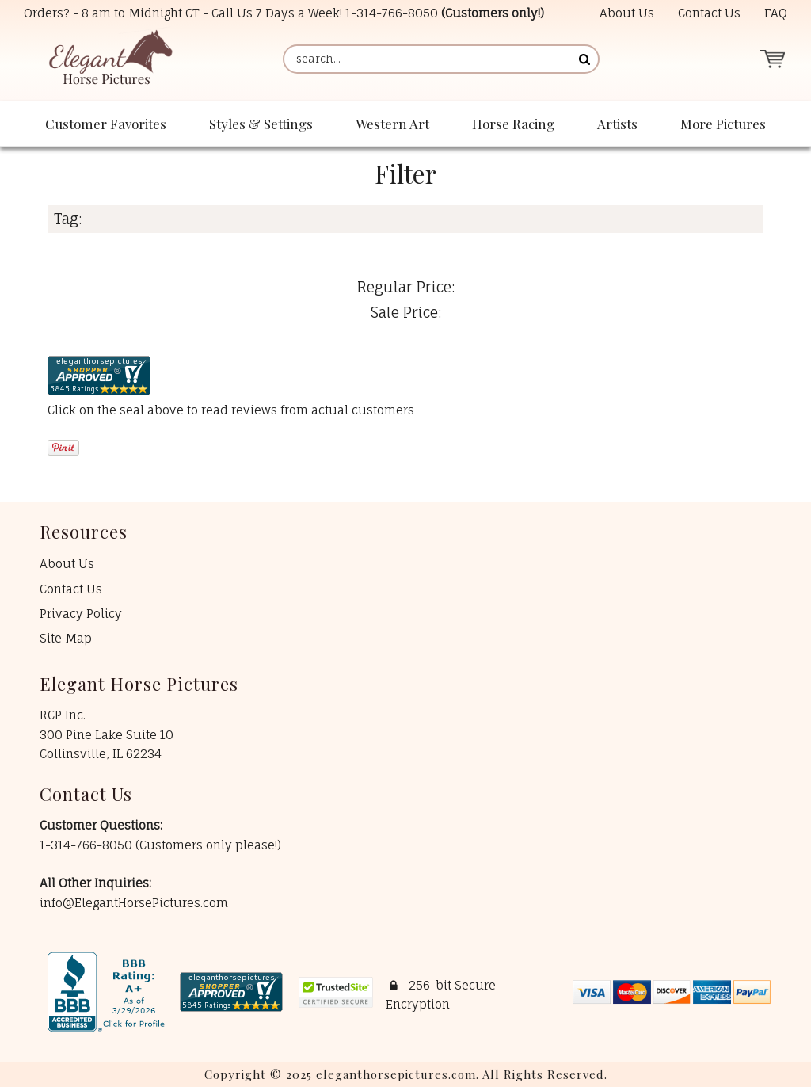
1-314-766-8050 (391, 13)
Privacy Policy (81, 613)
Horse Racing (513, 123)
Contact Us (709, 13)
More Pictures (723, 123)
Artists (617, 123)
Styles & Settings (261, 123)
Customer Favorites (105, 123)
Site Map (66, 638)
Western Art (392, 123)
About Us (627, 13)
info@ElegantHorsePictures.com (134, 902)
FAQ (775, 13)
